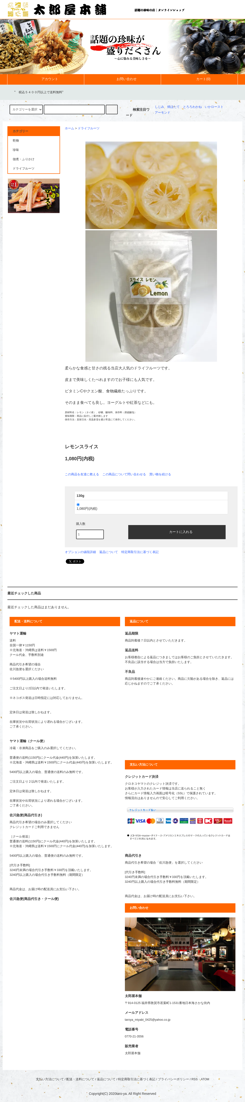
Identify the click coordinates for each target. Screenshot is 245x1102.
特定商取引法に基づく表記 (140, 552)
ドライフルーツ (89, 128)
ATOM (205, 1079)
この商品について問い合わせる (124, 474)
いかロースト (214, 107)
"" (36, 92)
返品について (108, 552)
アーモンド (162, 112)
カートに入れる (177, 531)
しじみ (159, 107)
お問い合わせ (122, 79)
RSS (194, 1079)
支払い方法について (50, 1079)
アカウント (45, 79)
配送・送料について (80, 1079)
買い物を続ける (160, 474)
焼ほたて (173, 107)
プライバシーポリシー (173, 1079)
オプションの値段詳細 (80, 552)
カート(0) (199, 79)
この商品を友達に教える (82, 474)
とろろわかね (192, 107)
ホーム (69, 128)
